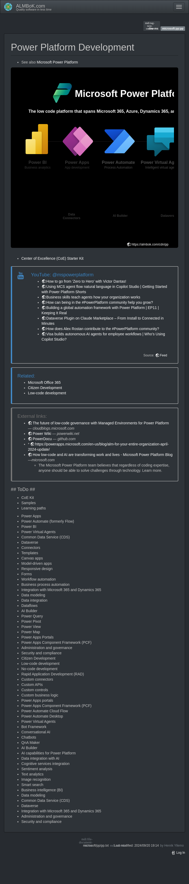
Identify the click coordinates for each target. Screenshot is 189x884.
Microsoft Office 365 (44, 382)
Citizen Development (45, 388)
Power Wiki (42, 433)
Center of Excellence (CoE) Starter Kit (52, 258)
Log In (178, 852)
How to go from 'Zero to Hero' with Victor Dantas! (86, 281)
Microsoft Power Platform (57, 62)
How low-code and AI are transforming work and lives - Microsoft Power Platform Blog (103, 455)
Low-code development (47, 393)
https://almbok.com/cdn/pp (150, 244)
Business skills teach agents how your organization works (93, 297)
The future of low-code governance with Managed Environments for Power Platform (101, 423)
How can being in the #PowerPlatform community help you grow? (99, 302)
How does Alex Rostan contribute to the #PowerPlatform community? (102, 329)
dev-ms (151, 26)
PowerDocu (42, 439)
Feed (163, 355)
